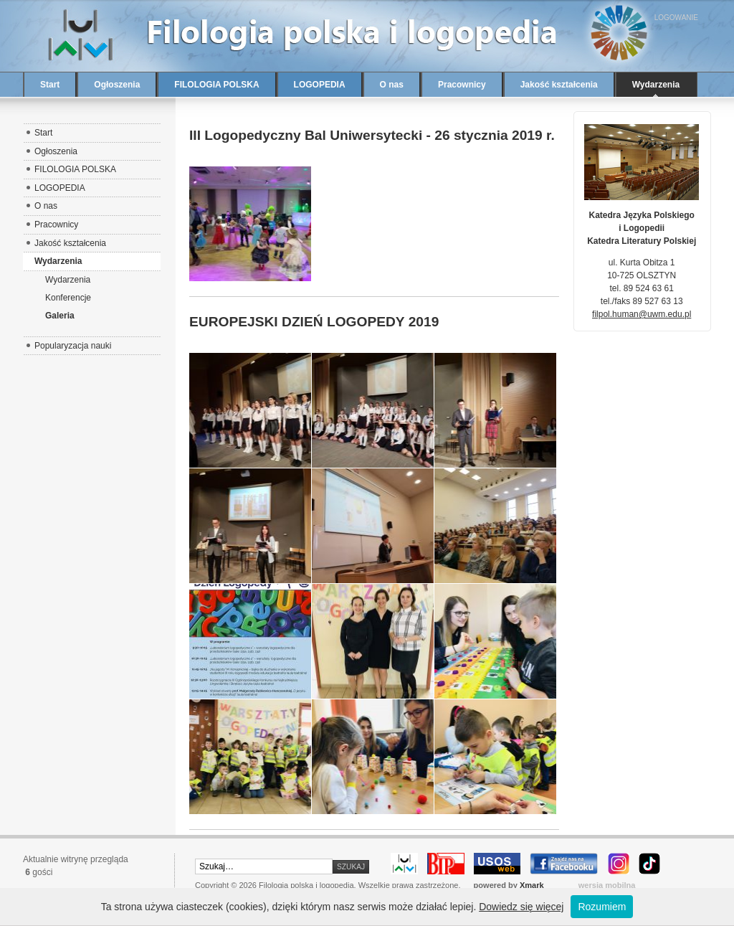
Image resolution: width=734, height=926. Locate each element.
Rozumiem (602, 906)
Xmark (532, 885)
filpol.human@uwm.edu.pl (641, 314)
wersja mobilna (607, 885)
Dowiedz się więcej (521, 906)
